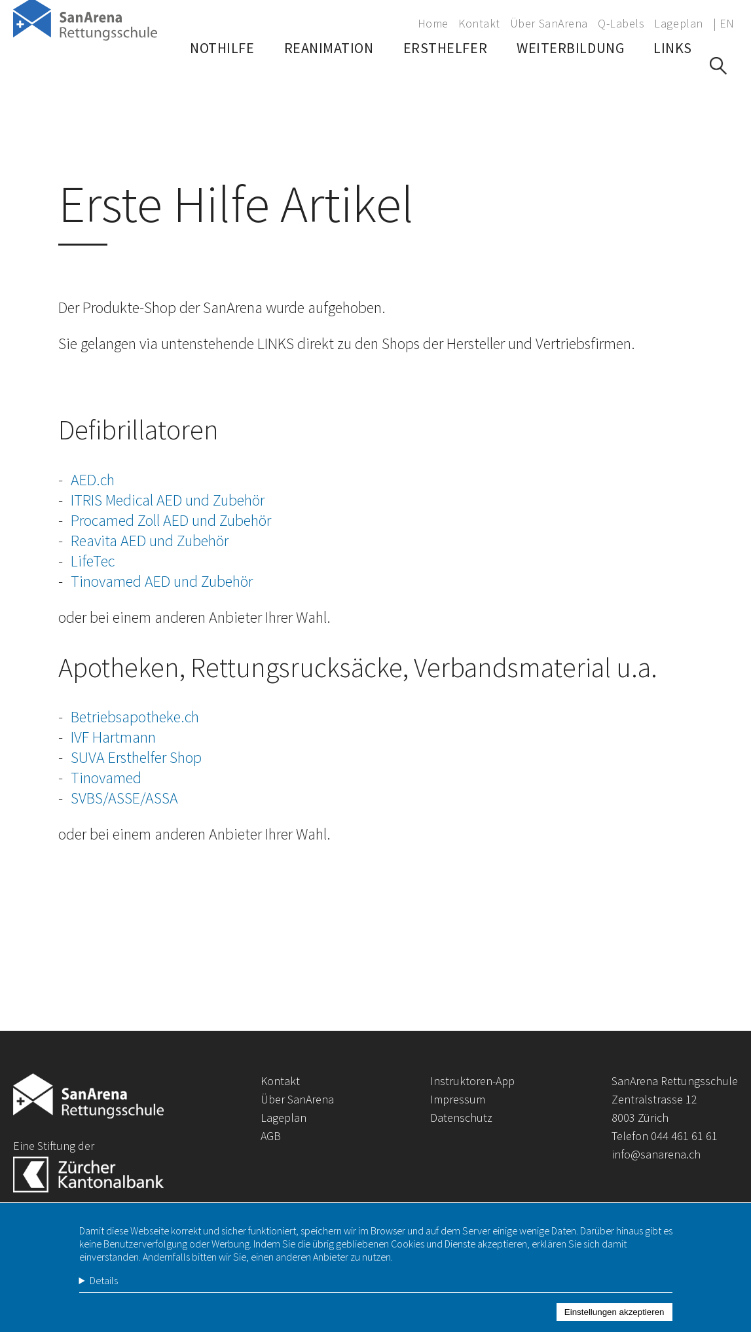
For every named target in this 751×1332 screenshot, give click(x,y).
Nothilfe (222, 82)
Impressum (457, 1099)
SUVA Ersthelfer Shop (136, 757)
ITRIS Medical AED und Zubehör (168, 500)
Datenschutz (461, 1117)
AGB (271, 1135)
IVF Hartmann (113, 737)
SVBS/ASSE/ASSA (124, 798)
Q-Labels (621, 23)
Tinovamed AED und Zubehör (162, 581)
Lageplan (678, 23)
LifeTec (93, 561)
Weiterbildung (570, 82)
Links (672, 82)
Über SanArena (549, 23)
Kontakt (479, 23)
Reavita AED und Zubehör (150, 540)
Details (104, 1294)
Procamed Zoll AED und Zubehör (171, 520)
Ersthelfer (445, 82)
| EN (724, 23)
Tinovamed (106, 778)
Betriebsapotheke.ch (135, 717)
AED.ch (93, 480)
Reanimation (329, 82)
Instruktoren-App (472, 1080)
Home (433, 23)
